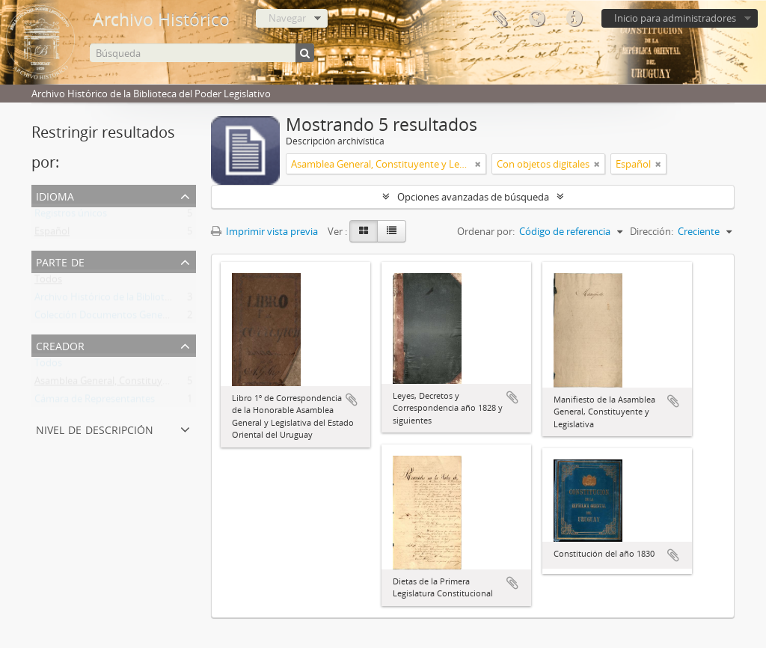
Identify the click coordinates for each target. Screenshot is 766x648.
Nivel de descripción (94, 428)
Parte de (60, 261)
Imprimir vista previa (264, 231)
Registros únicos (70, 216)
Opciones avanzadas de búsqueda (473, 197)
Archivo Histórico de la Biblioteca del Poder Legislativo (154, 300)
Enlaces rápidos (573, 18)
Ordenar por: (486, 231)
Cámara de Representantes (94, 402)
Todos (48, 282)
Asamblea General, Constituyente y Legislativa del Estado (160, 384)
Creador (60, 344)
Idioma (536, 18)
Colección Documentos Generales (108, 318)
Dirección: (651, 231)
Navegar (287, 18)
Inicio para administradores (675, 18)
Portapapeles (499, 18)
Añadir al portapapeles (351, 399)
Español (52, 234)
